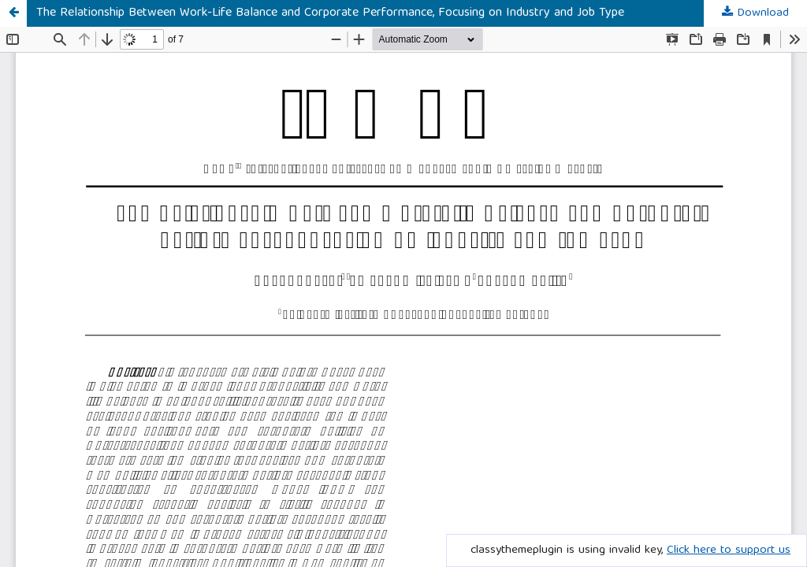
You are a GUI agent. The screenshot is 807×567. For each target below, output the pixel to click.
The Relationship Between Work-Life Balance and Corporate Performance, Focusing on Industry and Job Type (330, 13)
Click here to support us (728, 550)
